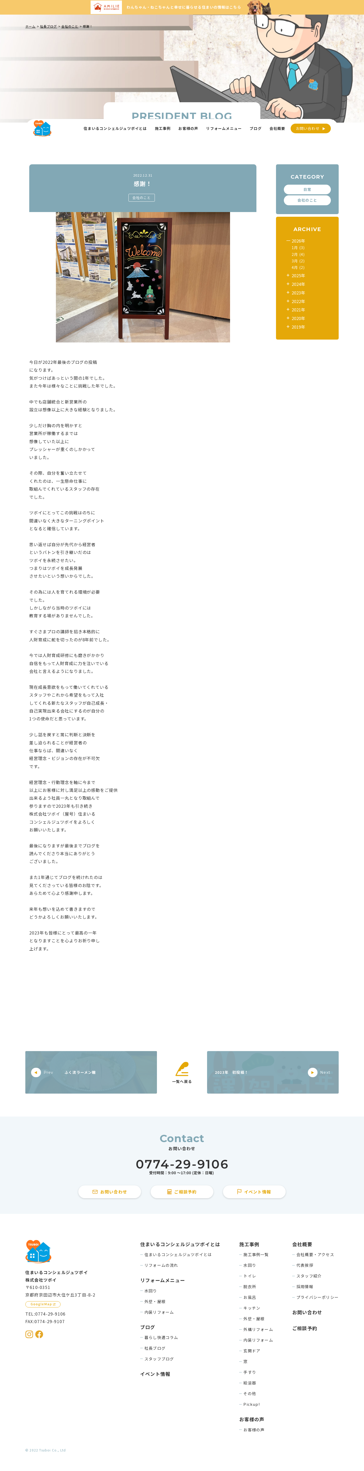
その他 (249, 1393)
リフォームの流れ (161, 1265)
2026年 (298, 241)
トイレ (249, 1276)
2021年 (298, 309)
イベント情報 (155, 1373)
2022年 (298, 301)
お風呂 (249, 1297)
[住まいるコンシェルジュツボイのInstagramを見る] (29, 1334)
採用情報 (304, 1286)
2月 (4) (298, 254)
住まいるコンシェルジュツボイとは (178, 1254)
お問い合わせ (308, 128)
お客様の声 (254, 1429)
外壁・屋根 (155, 1301)
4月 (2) (298, 267)
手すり (249, 1372)
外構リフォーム (258, 1329)
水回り (150, 1290)
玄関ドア (251, 1350)
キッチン (251, 1308)
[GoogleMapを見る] (43, 1304)
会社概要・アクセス (315, 1254)
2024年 (298, 284)
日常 (307, 189)
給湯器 (249, 1382)
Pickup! (251, 1404)
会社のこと (141, 197)
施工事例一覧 (256, 1254)
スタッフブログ (159, 1358)
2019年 (298, 327)
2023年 (298, 293)
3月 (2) (298, 260)
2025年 (298, 275)
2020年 (298, 318)
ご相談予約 (304, 1328)
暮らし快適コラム (161, 1337)
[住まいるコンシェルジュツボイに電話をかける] (181, 1167)
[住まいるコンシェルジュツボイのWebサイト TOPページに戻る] (42, 128)
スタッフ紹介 (309, 1276)
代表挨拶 (304, 1265)
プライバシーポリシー (317, 1297)
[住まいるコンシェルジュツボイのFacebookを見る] (39, 1334)
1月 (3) (298, 247)
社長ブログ (155, 1348)
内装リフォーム (159, 1312)
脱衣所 (249, 1286)
